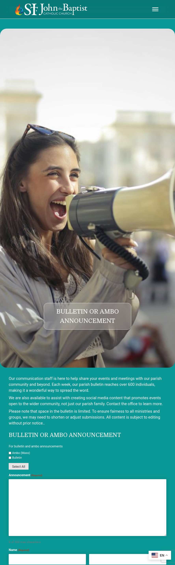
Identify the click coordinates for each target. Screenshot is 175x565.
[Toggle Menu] (155, 9)
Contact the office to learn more (134, 403)
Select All (18, 466)
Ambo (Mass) (21, 453)
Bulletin (17, 457)
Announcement (25, 475)
